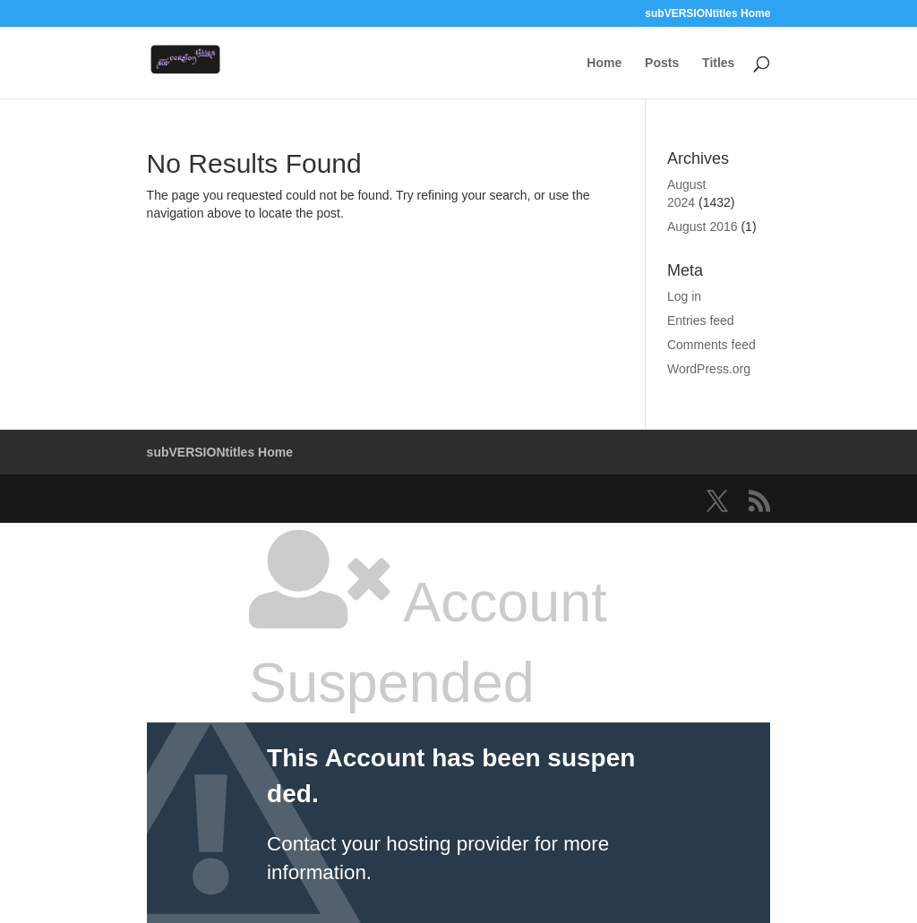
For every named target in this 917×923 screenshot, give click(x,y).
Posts (662, 63)
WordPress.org (708, 369)
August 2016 (702, 226)
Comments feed (711, 345)
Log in (684, 296)
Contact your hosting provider (397, 844)
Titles (718, 63)
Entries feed (700, 320)
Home (604, 63)
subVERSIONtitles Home (707, 14)
